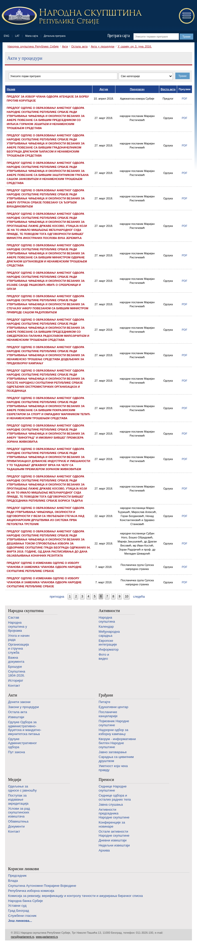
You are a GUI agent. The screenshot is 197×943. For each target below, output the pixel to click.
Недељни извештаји (114, 845)
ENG (6, 36)
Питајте (104, 702)
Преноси (106, 779)
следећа (139, 596)
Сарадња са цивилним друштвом (116, 759)
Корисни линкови (23, 868)
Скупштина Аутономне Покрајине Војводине (42, 886)
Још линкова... (20, 921)
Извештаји (16, 717)
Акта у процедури (102, 46)
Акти (65, 46)
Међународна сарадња (109, 633)
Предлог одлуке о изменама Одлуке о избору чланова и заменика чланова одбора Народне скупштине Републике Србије (44, 566)
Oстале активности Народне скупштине (114, 833)
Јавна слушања (111, 804)
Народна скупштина (26, 610)
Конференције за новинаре (112, 824)
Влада (13, 881)
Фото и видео (104, 656)
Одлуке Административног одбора (22, 743)
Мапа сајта (31, 36)
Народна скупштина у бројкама (17, 626)
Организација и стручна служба (18, 648)
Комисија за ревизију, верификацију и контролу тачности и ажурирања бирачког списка (75, 896)
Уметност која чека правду (113, 768)
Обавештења (18, 821)
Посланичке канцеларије (108, 714)
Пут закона (16, 752)
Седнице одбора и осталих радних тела (115, 797)
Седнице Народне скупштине (113, 788)
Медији (14, 779)
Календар (106, 626)
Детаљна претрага (54, 36)
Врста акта (168, 89)
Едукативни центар (113, 707)
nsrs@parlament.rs (22, 936)
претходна (57, 596)
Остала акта (79, 46)
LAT (17, 36)
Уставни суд (17, 905)
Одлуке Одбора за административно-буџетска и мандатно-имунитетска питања (24, 728)
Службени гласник (22, 916)
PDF (184, 98)
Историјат (15, 680)
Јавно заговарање (113, 752)
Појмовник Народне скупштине (114, 723)
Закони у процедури (23, 707)
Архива (104, 850)
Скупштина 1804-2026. (16, 673)
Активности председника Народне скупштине (114, 813)
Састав (13, 617)
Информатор (109, 649)
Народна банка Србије (25, 901)
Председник (17, 875)
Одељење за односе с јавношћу (22, 788)
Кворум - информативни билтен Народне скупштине (117, 743)
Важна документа (16, 659)
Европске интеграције (108, 643)
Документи (16, 826)
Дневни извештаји (113, 840)
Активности (109, 610)
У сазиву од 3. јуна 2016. (135, 46)
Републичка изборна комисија (31, 891)
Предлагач (137, 89)
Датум (104, 89)
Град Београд (18, 910)
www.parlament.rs (47, 936)
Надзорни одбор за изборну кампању (113, 732)
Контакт (14, 685)
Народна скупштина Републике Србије (33, 46)
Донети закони (19, 702)
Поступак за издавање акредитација (18, 799)
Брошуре (15, 666)
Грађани (106, 695)
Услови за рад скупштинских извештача (19, 812)
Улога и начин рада (18, 638)
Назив (11, 89)
